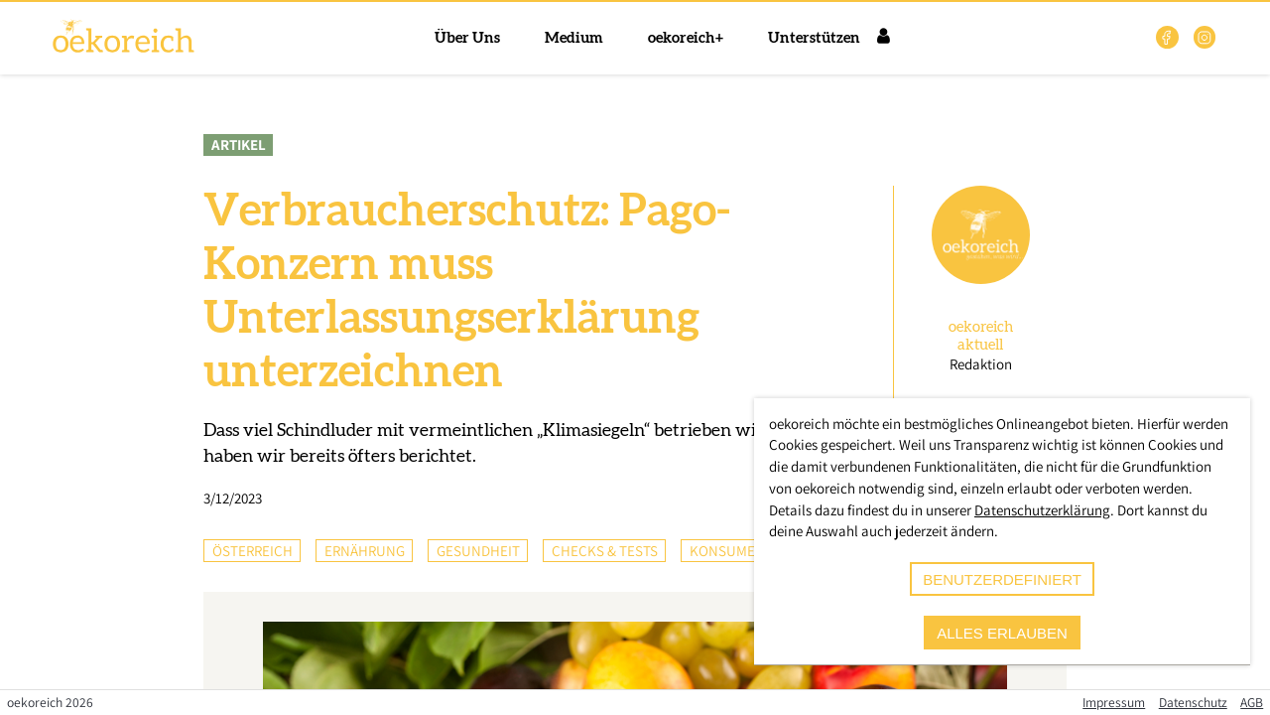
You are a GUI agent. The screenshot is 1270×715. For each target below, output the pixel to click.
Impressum (1113, 702)
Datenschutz (1193, 702)
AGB (1251, 702)
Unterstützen (814, 38)
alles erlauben (1002, 633)
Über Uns (467, 38)
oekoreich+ (685, 38)
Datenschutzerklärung (1042, 509)
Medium (574, 38)
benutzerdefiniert (1002, 579)
